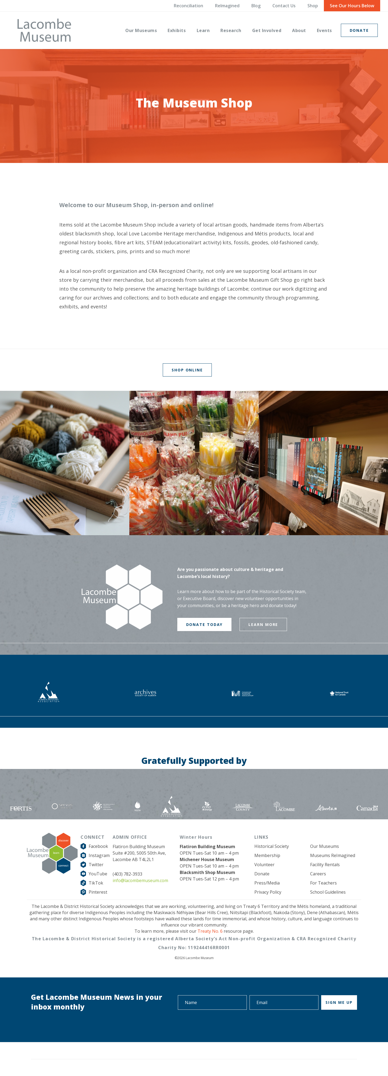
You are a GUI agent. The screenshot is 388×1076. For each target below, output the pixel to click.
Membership (267, 855)
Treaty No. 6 (210, 931)
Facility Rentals (325, 865)
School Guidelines (328, 892)
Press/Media (267, 883)
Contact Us (284, 6)
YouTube (98, 874)
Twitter (96, 865)
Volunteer (264, 865)
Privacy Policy (267, 892)
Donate (261, 874)
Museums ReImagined (332, 855)
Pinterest (98, 892)
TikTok (96, 883)
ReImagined (227, 6)
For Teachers (323, 883)
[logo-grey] (44, 30)
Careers (318, 874)
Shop (312, 6)
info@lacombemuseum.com (140, 880)
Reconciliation (188, 6)
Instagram (99, 855)
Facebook (98, 846)
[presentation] (316, 1024)
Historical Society (271, 846)
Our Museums (324, 846)
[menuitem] (141, 30)
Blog (256, 6)
